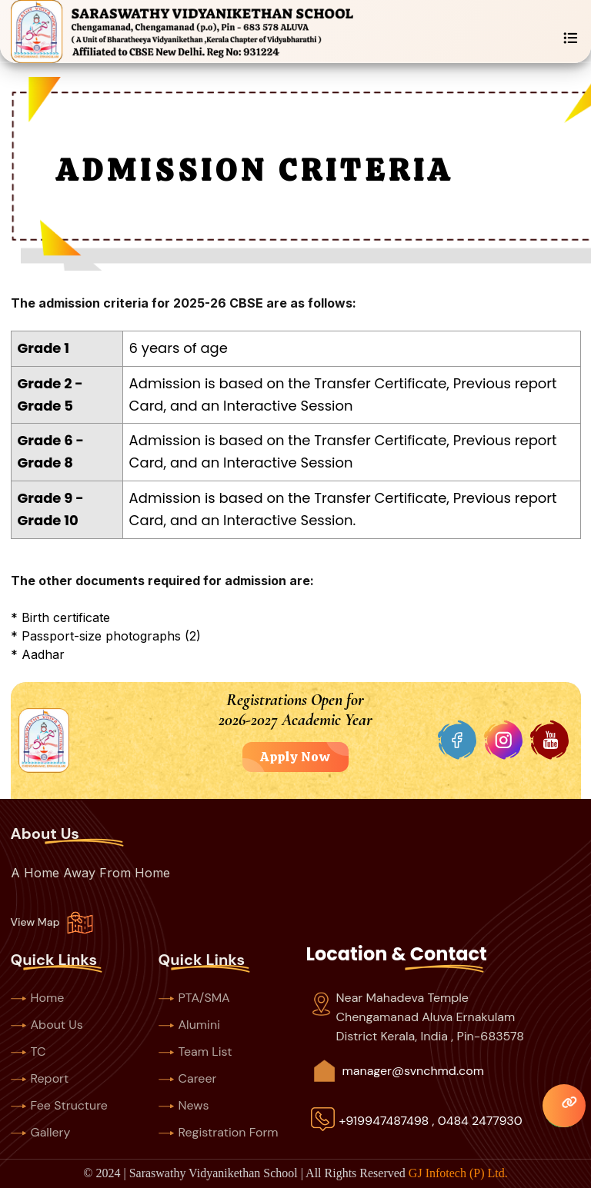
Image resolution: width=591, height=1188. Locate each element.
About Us (47, 1025)
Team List (195, 1051)
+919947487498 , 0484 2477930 (431, 1121)
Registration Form (219, 1132)
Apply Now (295, 756)
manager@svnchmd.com (413, 1071)
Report (40, 1078)
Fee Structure (59, 1105)
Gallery (41, 1132)
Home (38, 998)
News (184, 1105)
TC (28, 1051)
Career (188, 1078)
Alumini (189, 1025)
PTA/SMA (194, 998)
